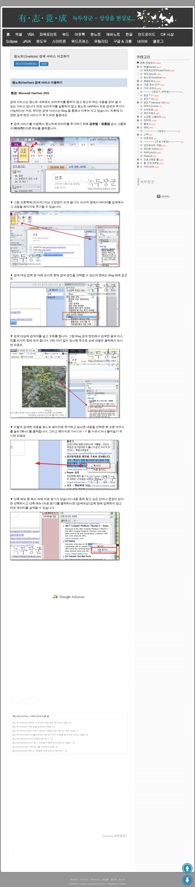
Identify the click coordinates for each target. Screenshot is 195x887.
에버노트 (113, 34)
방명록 (106, 879)
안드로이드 (146, 34)
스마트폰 (59, 41)
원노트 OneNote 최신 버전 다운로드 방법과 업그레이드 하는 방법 (43, 730)
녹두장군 (147, 181)
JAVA (27, 41)
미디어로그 (95, 879)
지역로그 (74, 879)
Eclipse (11, 41)
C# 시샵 (167, 34)
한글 (128, 34)
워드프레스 (80, 41)
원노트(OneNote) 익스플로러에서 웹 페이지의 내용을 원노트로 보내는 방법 (48, 734)
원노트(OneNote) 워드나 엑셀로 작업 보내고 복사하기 (38, 751)
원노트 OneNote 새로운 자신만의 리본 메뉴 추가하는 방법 (40, 722)
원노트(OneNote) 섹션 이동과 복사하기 (30, 738)
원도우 (41, 41)
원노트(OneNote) (26, 63)
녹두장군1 (73, 883)
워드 (65, 34)
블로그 (158, 41)
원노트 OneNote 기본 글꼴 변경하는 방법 (31, 726)
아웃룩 (79, 34)
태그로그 (84, 879)
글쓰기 (122, 879)
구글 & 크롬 (122, 41)
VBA (30, 34)
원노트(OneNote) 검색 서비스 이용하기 (41, 56)
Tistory (122, 883)
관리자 (114, 879)
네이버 (142, 41)
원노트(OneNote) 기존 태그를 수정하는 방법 (33, 747)
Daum (102, 883)
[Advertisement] (68, 596)
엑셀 (18, 34)
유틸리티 (101, 41)
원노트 (95, 34)
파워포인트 (48, 34)
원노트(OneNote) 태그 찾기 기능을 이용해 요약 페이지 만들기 (41, 742)
